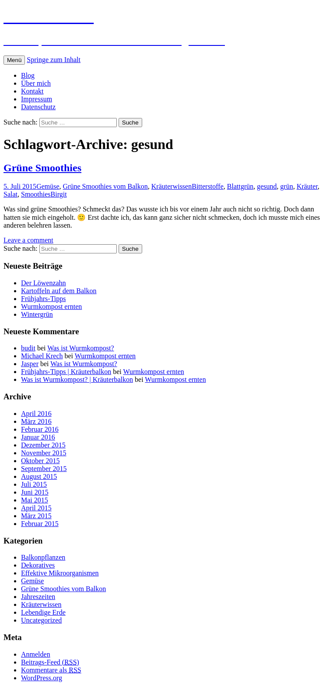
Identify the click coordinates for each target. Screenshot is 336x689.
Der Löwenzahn (43, 283)
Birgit (59, 194)
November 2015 (43, 453)
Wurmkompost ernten (51, 306)
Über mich (36, 83)
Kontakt (32, 91)
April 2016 (36, 413)
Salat (11, 194)
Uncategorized (41, 620)
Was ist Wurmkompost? (80, 348)
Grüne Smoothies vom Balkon (105, 186)
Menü (14, 60)
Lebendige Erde (43, 612)
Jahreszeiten (38, 596)
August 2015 (39, 476)
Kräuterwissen (171, 186)
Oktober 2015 (40, 460)
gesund (266, 186)
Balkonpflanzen (43, 557)
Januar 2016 (38, 437)
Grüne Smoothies (42, 167)
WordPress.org (41, 678)
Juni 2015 (35, 492)
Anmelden (35, 654)
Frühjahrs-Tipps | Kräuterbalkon (66, 371)
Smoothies (36, 194)
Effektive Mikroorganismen (60, 573)
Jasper (29, 363)
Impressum (36, 99)
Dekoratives (38, 565)
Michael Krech (42, 356)
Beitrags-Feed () (50, 662)
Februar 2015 (40, 523)
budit (28, 348)
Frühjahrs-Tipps (43, 298)
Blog (28, 75)
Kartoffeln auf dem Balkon (59, 290)
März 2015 (36, 515)
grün (286, 186)
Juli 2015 (34, 484)
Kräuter (307, 186)
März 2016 (36, 421)
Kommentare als (51, 670)
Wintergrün (37, 314)
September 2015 (43, 468)
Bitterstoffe (208, 186)
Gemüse (47, 186)
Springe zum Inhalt (53, 59)
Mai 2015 (34, 500)
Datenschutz (38, 107)
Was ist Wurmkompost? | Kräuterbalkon (77, 379)
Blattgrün (240, 186)
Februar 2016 (40, 429)
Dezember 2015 (43, 445)
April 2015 (36, 508)
